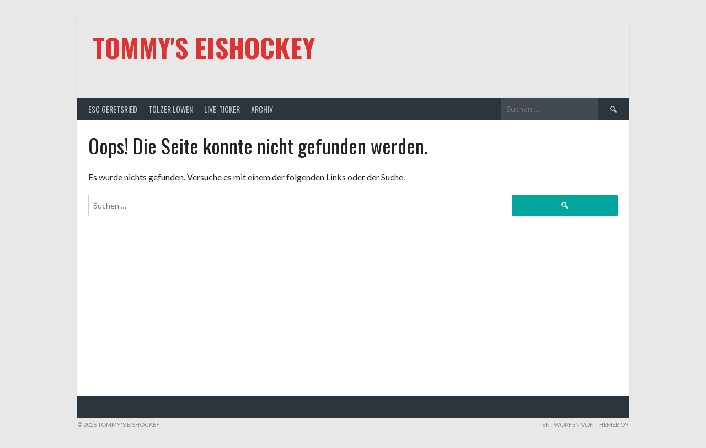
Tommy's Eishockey (204, 47)
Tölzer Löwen (170, 109)
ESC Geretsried (112, 109)
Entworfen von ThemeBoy (585, 424)
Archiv (262, 109)
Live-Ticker (222, 109)
